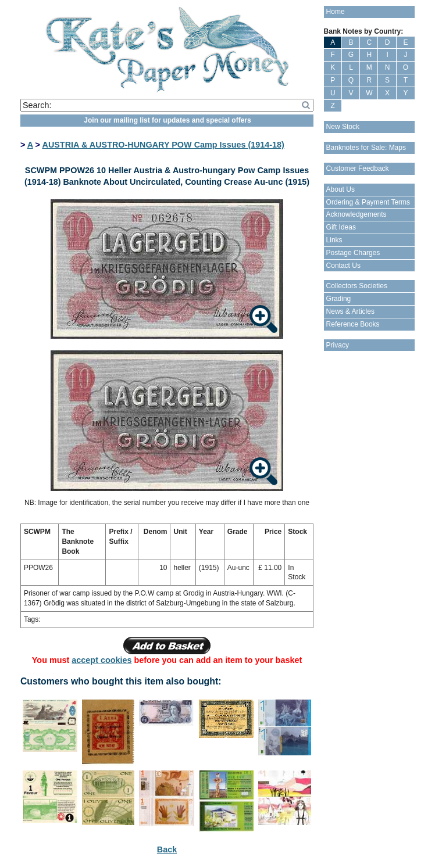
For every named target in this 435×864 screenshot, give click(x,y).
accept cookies (101, 660)
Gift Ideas (341, 227)
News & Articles (350, 311)
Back (167, 849)
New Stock (342, 127)
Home (335, 12)
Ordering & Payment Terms (368, 202)
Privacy (337, 345)
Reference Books (353, 324)
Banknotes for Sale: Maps (366, 148)
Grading (338, 299)
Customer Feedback (357, 168)
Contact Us (343, 265)
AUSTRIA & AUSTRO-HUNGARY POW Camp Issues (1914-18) (163, 144)
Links (334, 240)
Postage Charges (353, 253)
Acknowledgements (356, 214)
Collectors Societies (356, 286)
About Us (340, 189)
